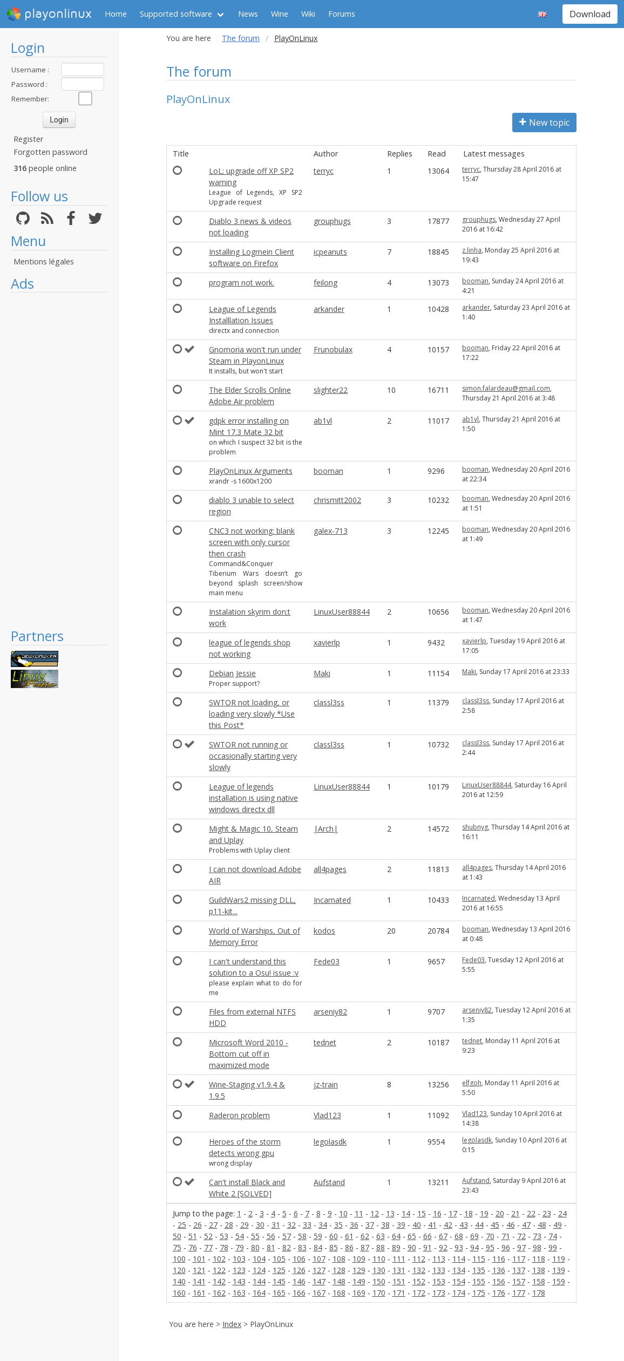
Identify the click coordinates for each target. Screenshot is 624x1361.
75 (177, 1247)
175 (478, 1293)
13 (390, 1213)
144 (259, 1281)
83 (302, 1247)
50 (177, 1236)
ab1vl (323, 421)
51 (192, 1236)
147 (319, 1281)
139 (558, 1270)
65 (412, 1236)
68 (459, 1236)
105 (279, 1259)
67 (443, 1236)
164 (259, 1293)
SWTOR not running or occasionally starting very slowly (253, 755)
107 (319, 1259)
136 (498, 1270)
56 (271, 1236)
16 (437, 1213)
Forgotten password (50, 152)
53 (224, 1236)
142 (219, 1281)
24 (562, 1213)
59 (318, 1236)
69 (474, 1236)
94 (474, 1247)
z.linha (471, 250)
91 (427, 1247)
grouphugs (332, 221)
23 (546, 1213)
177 (518, 1293)
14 (406, 1213)
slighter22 (331, 390)
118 (538, 1259)
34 (322, 1225)
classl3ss (329, 702)
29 (244, 1225)
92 (443, 1247)
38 (385, 1225)
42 (448, 1225)
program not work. (241, 282)
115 (478, 1259)
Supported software (176, 14)
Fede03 (327, 961)
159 (558, 1281)
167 (319, 1293)
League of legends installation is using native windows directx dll (253, 797)
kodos (324, 931)
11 (359, 1213)
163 (239, 1293)
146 (299, 1281)
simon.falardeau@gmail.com (506, 388)
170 (378, 1293)
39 (401, 1225)
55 (255, 1236)
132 (418, 1270)
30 (260, 1225)
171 (398, 1293)
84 (318, 1247)
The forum (241, 38)
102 (219, 1259)
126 (299, 1270)
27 (213, 1225)
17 (453, 1213)
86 (349, 1247)
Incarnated (332, 900)
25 (182, 1225)
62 (365, 1236)
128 (339, 1270)
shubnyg (475, 827)
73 (537, 1236)
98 (537, 1247)
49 (557, 1225)
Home (116, 14)
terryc (324, 171)
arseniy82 (330, 1011)
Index (231, 1324)
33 (307, 1225)
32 (291, 1225)
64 (396, 1236)
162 (219, 1293)
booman (475, 280)
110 (378, 1259)
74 (552, 1236)
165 (279, 1293)
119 (558, 1259)
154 (458, 1281)
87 (365, 1247)
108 (339, 1259)
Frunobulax (333, 349)
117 (518, 1259)
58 (302, 1236)
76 (192, 1247)
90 (412, 1247)
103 (239, 1259)
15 (421, 1213)
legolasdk (330, 1142)
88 (380, 1247)
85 (333, 1247)
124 (259, 1270)
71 (505, 1236)
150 (378, 1281)
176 (498, 1293)
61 (349, 1236)
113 (438, 1259)
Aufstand (329, 1182)
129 (358, 1270)
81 (271, 1247)
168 (339, 1293)
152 (418, 1281)
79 (239, 1247)
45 (495, 1225)
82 (286, 1247)
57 (286, 1236)
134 (458, 1270)
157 (518, 1281)
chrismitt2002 (337, 500)
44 (479, 1225)
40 (416, 1225)
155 (478, 1281)
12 (374, 1213)
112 (418, 1259)
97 (521, 1247)
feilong (325, 282)
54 (239, 1236)
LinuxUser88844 (342, 612)
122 (219, 1270)
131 (398, 1270)
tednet (325, 1042)
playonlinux (49, 14)
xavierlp (327, 642)
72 (521, 1236)
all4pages (330, 869)
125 (279, 1270)
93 (459, 1247)
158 (538, 1281)
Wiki (308, 14)
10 (343, 1213)
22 (531, 1213)
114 (458, 1259)
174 (458, 1293)
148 (339, 1281)
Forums (341, 14)
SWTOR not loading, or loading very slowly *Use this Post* (252, 713)
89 (396, 1247)
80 (255, 1247)
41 (432, 1225)
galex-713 (331, 531)
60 (333, 1236)
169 (358, 1293)
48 (542, 1225)
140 (179, 1281)
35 (338, 1225)
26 (197, 1225)
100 (179, 1259)
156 (498, 1281)
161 (199, 1293)
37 (369, 1225)
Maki (322, 673)
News (248, 14)
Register (28, 139)
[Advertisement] (59, 460)
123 (239, 1270)
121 (199, 1270)
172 (418, 1293)
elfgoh (471, 1082)
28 (229, 1225)
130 (378, 1270)
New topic (544, 122)
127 (319, 1270)
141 (199, 1281)
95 (490, 1247)
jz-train (326, 1084)
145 (279, 1281)
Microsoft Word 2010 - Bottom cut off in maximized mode (248, 1053)
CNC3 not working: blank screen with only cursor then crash (252, 542)
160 (179, 1293)
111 (398, 1259)
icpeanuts (330, 252)
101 (199, 1259)
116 (498, 1259)
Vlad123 (327, 1115)
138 (538, 1270)
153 (438, 1281)
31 (276, 1225)
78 (224, 1247)
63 (380, 1236)
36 (354, 1225)
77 (208, 1247)
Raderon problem (239, 1115)
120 (179, 1270)
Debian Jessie (232, 673)
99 (552, 1247)
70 (490, 1236)
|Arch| (326, 829)
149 (358, 1281)
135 (478, 1270)
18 (468, 1213)
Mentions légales (43, 261)
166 (299, 1293)
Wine (279, 14)
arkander (329, 309)
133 (438, 1270)
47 (526, 1225)
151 (398, 1281)
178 (538, 1293)
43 (463, 1225)
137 (518, 1270)
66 (427, 1236)
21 (515, 1213)
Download (590, 14)
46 (510, 1225)
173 (438, 1293)
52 (208, 1236)
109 (358, 1259)
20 (500, 1213)
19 (484, 1213)
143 (239, 1281)
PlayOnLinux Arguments (251, 471)
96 (505, 1247)
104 (259, 1259)
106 (299, 1259)
